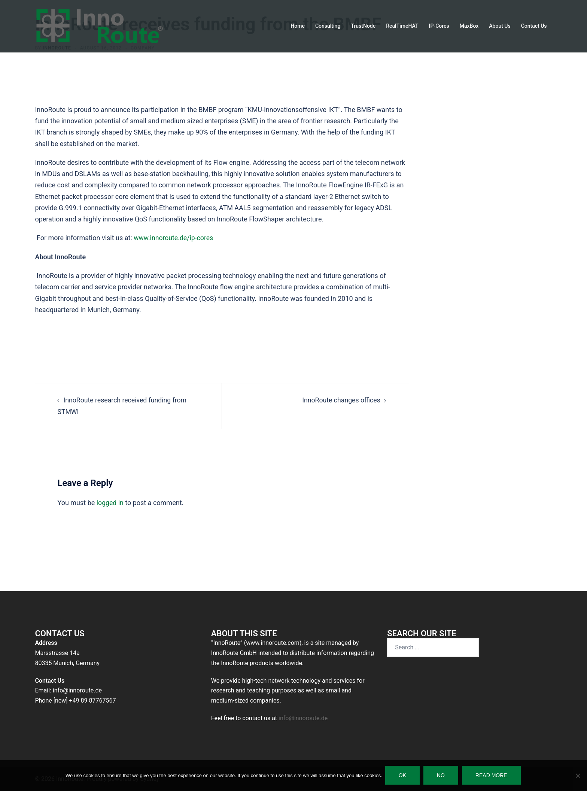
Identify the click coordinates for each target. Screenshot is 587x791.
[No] (577, 776)
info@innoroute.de (303, 717)
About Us (499, 26)
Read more (492, 776)
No (441, 776)
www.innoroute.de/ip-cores (174, 238)
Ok (403, 776)
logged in (110, 502)
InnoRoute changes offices (340, 400)
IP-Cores (439, 26)
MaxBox (469, 26)
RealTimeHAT (402, 26)
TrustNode (363, 26)
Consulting (327, 26)
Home (298, 26)
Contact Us (534, 26)
